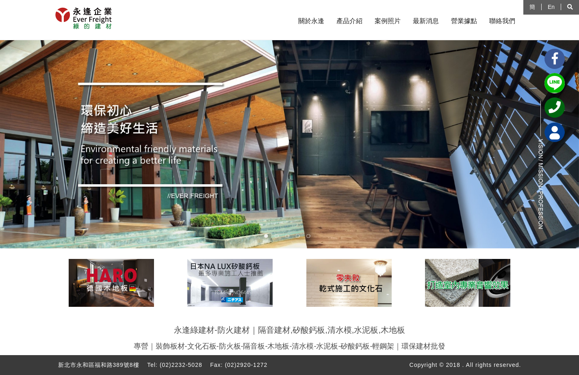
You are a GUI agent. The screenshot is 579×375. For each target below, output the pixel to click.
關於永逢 (311, 20)
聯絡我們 (502, 20)
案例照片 (388, 20)
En (551, 7)
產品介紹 (349, 20)
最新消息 (426, 20)
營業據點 (464, 20)
